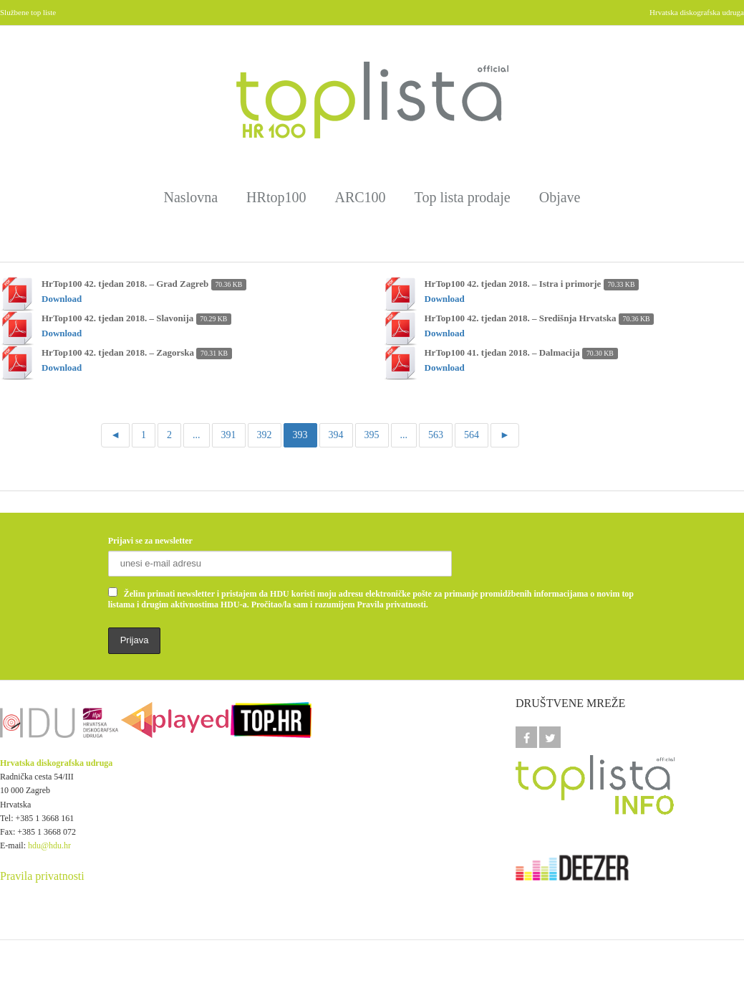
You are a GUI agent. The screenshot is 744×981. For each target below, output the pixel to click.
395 (372, 435)
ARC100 (359, 197)
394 (336, 435)
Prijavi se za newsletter (150, 541)
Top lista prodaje (463, 197)
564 (471, 435)
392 (264, 435)
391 (228, 435)
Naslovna (191, 197)
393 (300, 435)
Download (62, 298)
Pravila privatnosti (42, 876)
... (197, 435)
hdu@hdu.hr (49, 845)
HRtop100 (276, 197)
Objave (560, 197)
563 (435, 435)
